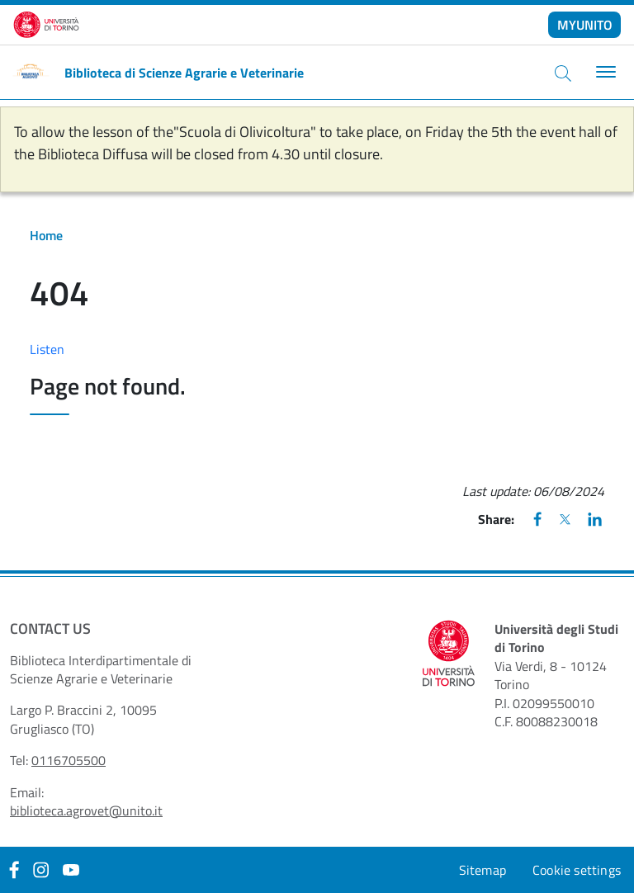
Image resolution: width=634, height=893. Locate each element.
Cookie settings (576, 870)
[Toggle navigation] (604, 72)
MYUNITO (585, 25)
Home (46, 235)
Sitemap (482, 870)
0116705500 (68, 760)
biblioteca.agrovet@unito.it (86, 810)
